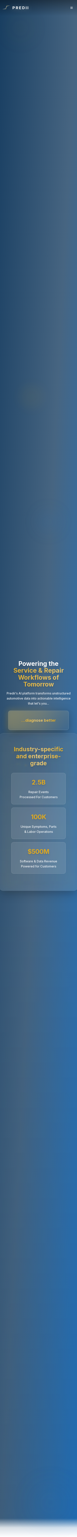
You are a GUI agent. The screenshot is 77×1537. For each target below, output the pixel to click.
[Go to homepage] (16, 7)
